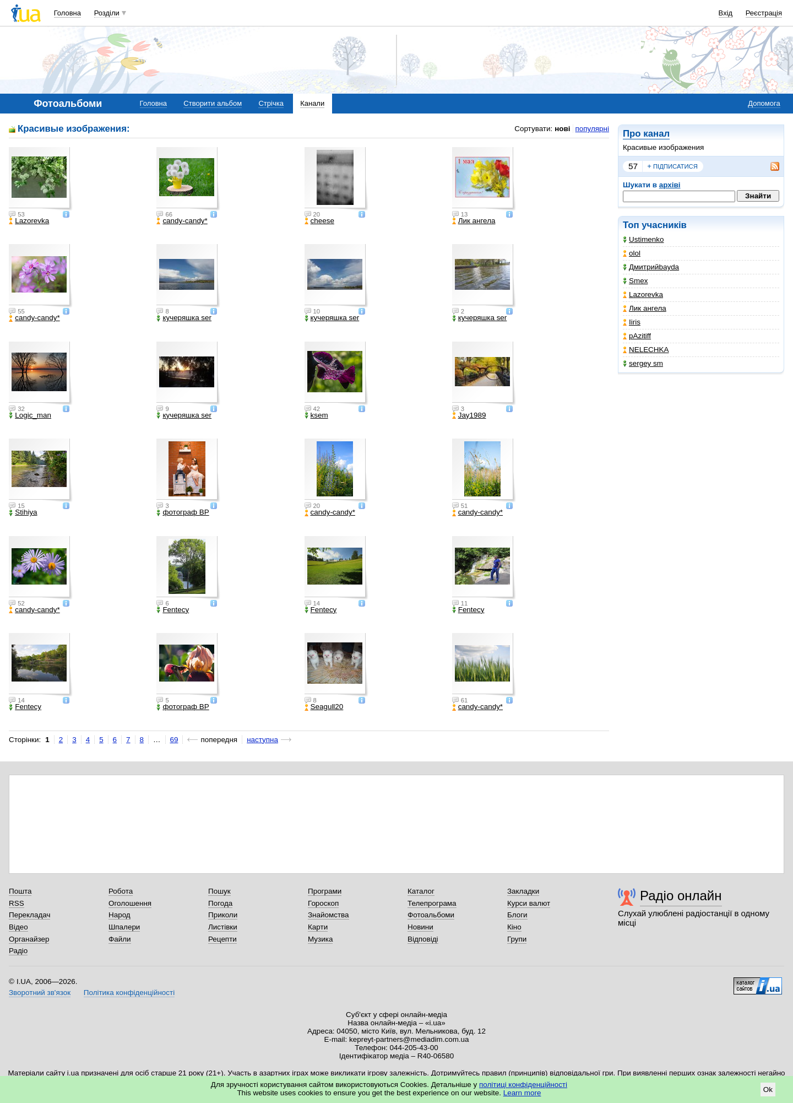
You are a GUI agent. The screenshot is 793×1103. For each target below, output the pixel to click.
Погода (220, 903)
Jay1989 (469, 415)
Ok (768, 1089)
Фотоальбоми (431, 915)
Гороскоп (323, 903)
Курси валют (528, 903)
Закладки (523, 891)
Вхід (726, 13)
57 (633, 166)
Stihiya (23, 512)
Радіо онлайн (681, 895)
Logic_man (30, 415)
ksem (316, 415)
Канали (312, 103)
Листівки (222, 927)
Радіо (18, 951)
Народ (119, 915)
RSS (16, 903)
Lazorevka (643, 294)
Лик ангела (644, 308)
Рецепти (222, 939)
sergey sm (643, 363)
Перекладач (29, 915)
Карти (318, 927)
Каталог (421, 891)
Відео (18, 927)
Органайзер (29, 939)
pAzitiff (637, 336)
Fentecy (172, 610)
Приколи (222, 915)
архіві (670, 185)
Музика (320, 939)
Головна (67, 13)
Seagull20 (324, 707)
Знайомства (328, 915)
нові (562, 129)
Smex (635, 281)
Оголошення (129, 903)
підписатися (672, 166)
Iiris (631, 322)
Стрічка (270, 103)
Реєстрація (764, 13)
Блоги (517, 915)
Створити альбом (212, 103)
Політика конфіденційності (129, 992)
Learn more (522, 1093)
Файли (119, 939)
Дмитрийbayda (651, 267)
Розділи (107, 13)
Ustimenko (643, 239)
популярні (592, 129)
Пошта (20, 891)
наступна (262, 740)
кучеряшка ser (183, 318)
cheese (319, 221)
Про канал (646, 133)
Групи (516, 939)
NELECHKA (646, 349)
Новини (420, 927)
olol (631, 253)
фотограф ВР (182, 512)
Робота (120, 891)
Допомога (764, 103)
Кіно (514, 927)
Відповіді (423, 939)
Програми (324, 891)
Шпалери (124, 927)
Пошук (219, 891)
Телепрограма (432, 903)
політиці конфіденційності (523, 1084)
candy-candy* (181, 221)
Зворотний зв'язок (39, 992)
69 (174, 740)
